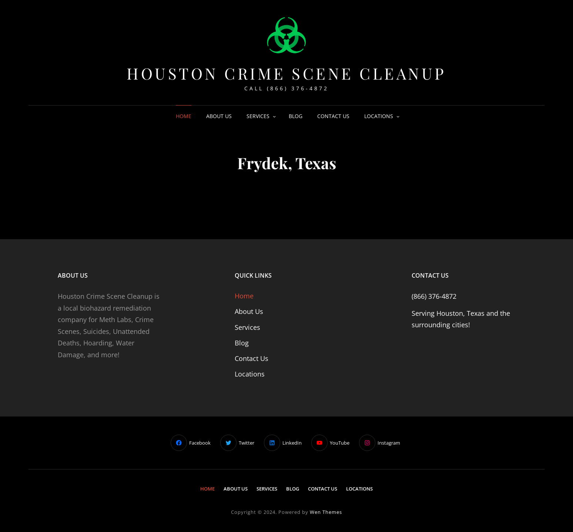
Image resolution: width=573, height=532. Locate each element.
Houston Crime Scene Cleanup (286, 73)
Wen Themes (326, 512)
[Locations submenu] (397, 116)
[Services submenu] (274, 116)
